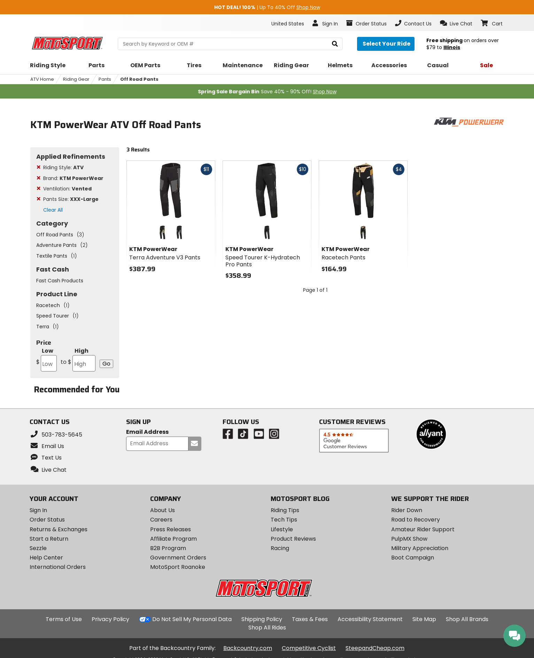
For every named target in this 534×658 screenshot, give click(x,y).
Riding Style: (63, 167)
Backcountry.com (247, 648)
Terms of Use (64, 619)
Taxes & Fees (310, 619)
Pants (105, 79)
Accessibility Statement (370, 619)
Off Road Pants (139, 79)
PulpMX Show (409, 539)
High (78, 359)
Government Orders (178, 558)
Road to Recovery (415, 520)
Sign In (38, 510)
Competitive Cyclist (309, 648)
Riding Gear (76, 79)
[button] (456, 23)
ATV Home (42, 79)
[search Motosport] (230, 44)
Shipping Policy (261, 619)
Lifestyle (282, 529)
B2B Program (168, 548)
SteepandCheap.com (375, 648)
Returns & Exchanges (58, 529)
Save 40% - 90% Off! (267, 91)
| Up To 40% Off (267, 7)
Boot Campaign (412, 558)
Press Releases (170, 529)
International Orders (58, 567)
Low (46, 359)
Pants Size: (71, 199)
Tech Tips (284, 520)
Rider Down (406, 510)
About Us (162, 510)
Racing (280, 548)
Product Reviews (293, 539)
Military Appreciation (419, 548)
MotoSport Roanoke (177, 567)
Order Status (47, 520)
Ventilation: (67, 188)
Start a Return (49, 539)
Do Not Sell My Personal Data (192, 619)
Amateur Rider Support (423, 529)
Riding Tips (285, 510)
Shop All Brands (467, 619)
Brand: (73, 178)
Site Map (424, 619)
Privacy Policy (110, 619)
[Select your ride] (386, 44)
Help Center (46, 558)
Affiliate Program (173, 539)
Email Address (147, 432)
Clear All (53, 209)
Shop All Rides (267, 628)
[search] (334, 44)
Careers (161, 520)
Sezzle (38, 548)
